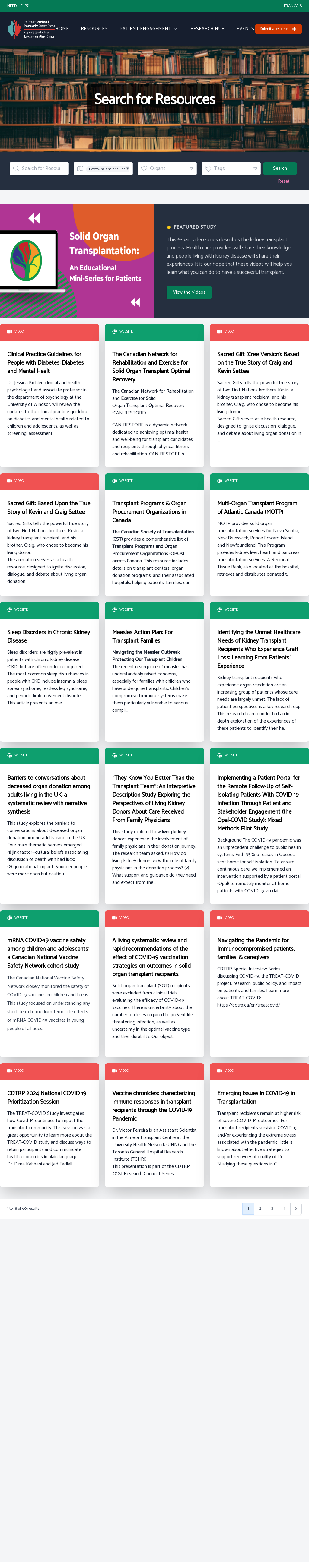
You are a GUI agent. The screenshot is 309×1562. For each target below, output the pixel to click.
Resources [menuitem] (94, 29)
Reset (284, 181)
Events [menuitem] (245, 29)
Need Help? (18, 6)
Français (293, 6)
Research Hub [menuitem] (207, 29)
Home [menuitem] (62, 29)
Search (280, 168)
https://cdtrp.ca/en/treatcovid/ (248, 1005)
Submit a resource (278, 29)
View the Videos (189, 292)
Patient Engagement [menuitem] (148, 29)
